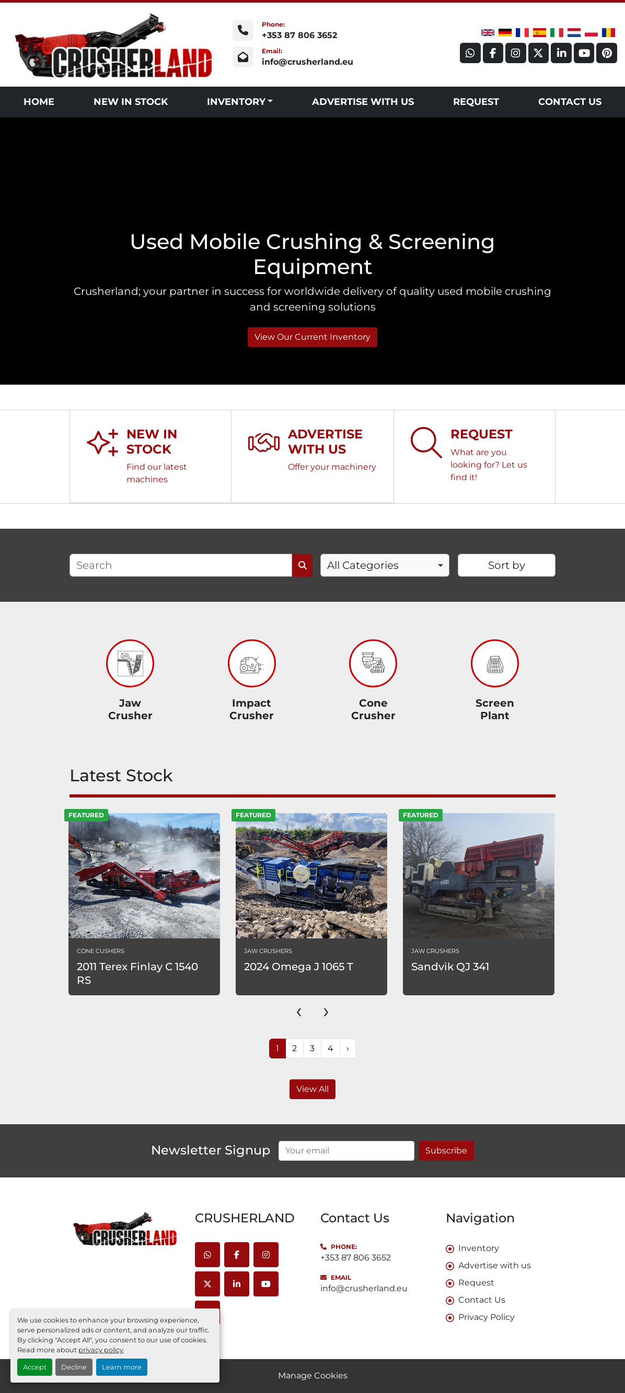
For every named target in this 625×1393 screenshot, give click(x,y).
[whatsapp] (468, 52)
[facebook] (491, 52)
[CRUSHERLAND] (124, 1228)
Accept (35, 1367)
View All (312, 1089)
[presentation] (299, 1010)
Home (39, 102)
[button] (240, 102)
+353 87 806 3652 (299, 35)
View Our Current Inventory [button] (312, 337)
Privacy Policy (486, 1317)
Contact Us (569, 102)
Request (476, 102)
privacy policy (100, 1350)
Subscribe (446, 1151)
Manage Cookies (313, 1375)
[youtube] (583, 52)
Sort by (506, 565)
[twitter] (537, 52)
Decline (74, 1367)
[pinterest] (606, 52)
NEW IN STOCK (131, 102)
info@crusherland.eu (307, 62)
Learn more (122, 1367)
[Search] (181, 565)
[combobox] (384, 565)
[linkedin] (560, 52)
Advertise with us (363, 102)
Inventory (236, 102)
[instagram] (514, 52)
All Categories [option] (363, 565)
